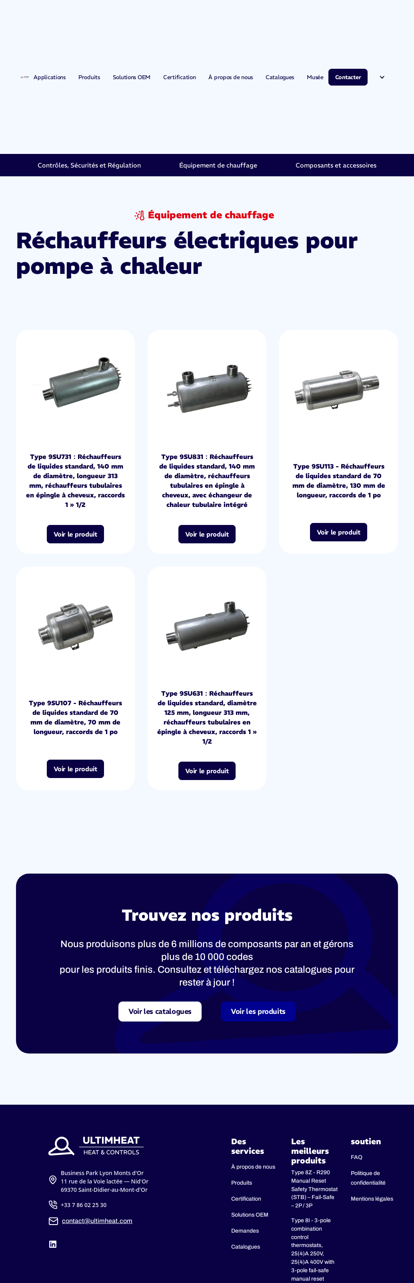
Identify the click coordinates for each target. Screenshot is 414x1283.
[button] (382, 77)
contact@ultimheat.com (97, 1220)
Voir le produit (75, 534)
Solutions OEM (131, 77)
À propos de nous (230, 77)
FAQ (356, 1157)
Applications (50, 77)
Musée (315, 77)
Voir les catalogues (160, 1011)
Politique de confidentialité (368, 1178)
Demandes (245, 1231)
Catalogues (280, 77)
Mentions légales (372, 1199)
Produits (89, 77)
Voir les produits (258, 1011)
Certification (179, 77)
